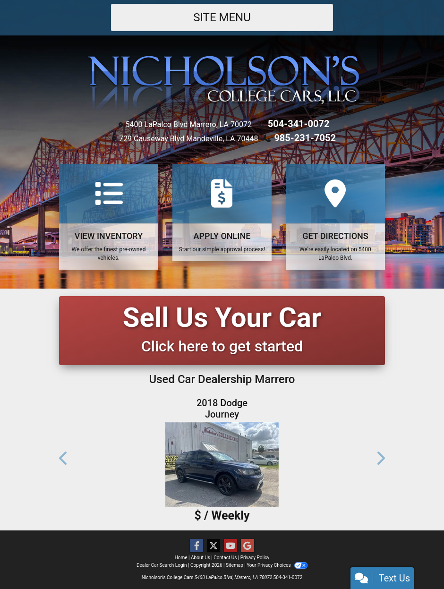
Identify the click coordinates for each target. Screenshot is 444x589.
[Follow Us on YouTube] (230, 546)
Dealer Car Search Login (162, 565)
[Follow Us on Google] (247, 546)
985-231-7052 (305, 138)
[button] (63, 458)
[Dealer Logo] (222, 82)
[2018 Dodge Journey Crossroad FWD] (222, 464)
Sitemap (234, 565)
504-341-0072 (299, 123)
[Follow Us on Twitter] (213, 546)
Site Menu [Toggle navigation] (222, 17)
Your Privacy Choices (277, 565)
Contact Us (225, 557)
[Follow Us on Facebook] (196, 546)
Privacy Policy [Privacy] (255, 557)
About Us (200, 557)
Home (181, 557)
